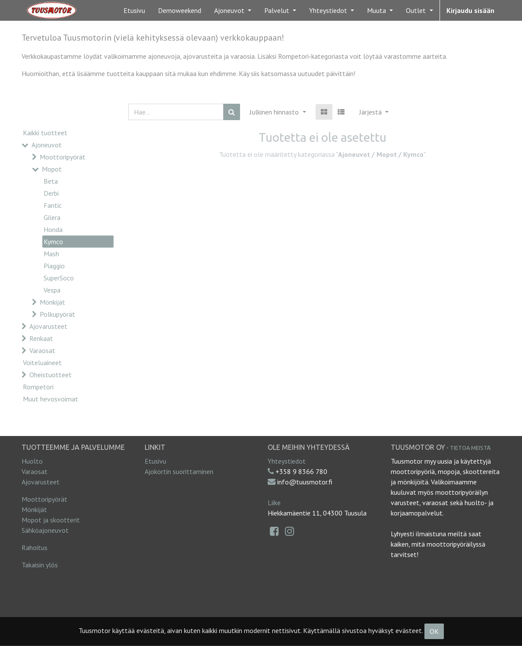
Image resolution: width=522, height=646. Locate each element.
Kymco (53, 241)
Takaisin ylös (40, 564)
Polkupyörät (57, 314)
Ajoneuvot (47, 144)
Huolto (32, 461)
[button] (374, 112)
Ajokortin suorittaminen (179, 471)
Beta (51, 181)
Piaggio (54, 265)
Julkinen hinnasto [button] (275, 112)
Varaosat (42, 350)
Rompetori (38, 386)
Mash (51, 253)
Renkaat (41, 338)
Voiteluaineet (42, 362)
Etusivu (155, 461)
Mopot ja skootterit (51, 520)
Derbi (51, 193)
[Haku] (231, 112)
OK (434, 631)
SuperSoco (59, 278)
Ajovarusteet (48, 326)
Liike (274, 502)
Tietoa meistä (470, 448)
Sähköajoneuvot (45, 530)
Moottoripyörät (62, 157)
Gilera (52, 217)
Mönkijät (52, 302)
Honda (53, 229)
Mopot (52, 169)
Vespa (52, 290)
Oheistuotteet (50, 374)
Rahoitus (34, 547)
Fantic (53, 205)
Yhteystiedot (287, 461)
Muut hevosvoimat (50, 399)
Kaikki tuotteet (45, 132)
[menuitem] (134, 10)
